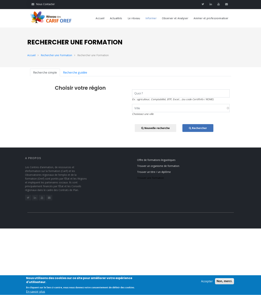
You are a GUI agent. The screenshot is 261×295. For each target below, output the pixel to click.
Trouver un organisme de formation (161, 166)
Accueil (100, 18)
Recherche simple (45, 72)
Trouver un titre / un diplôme (157, 172)
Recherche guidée (75, 72)
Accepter (207, 283)
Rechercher (198, 128)
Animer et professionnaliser (211, 18)
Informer (150, 18)
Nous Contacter (43, 4)
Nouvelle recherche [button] (155, 128)
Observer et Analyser (175, 18)
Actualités (116, 18)
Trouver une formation (153, 178)
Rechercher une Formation (56, 55)
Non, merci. (224, 282)
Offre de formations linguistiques (159, 160)
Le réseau (134, 18)
